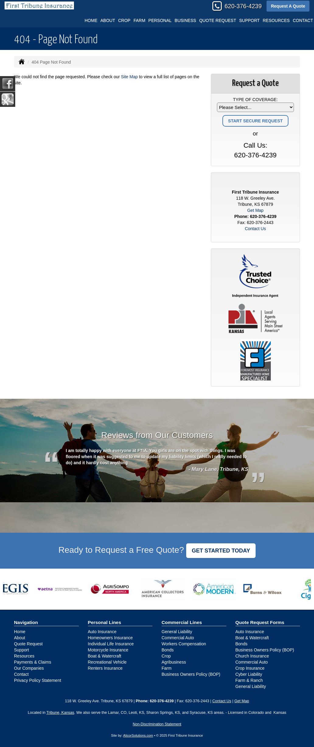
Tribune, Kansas (60, 712)
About (19, 637)
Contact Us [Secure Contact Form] (255, 228)
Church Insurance (252, 656)
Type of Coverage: (255, 99)
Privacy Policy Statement (37, 680)
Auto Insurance (102, 631)
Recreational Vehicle (107, 662)
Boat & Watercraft (104, 656)
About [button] (107, 20)
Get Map (255, 210)
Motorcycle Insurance (108, 649)
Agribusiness (174, 662)
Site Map (129, 76)
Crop (124, 20)
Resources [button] (276, 20)
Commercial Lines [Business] (182, 622)
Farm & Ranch (249, 680)
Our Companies (29, 668)
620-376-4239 (243, 6)
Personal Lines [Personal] (104, 622)
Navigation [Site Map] (26, 622)
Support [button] (249, 20)
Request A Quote (288, 6)
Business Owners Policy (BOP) (191, 674)
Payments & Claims (32, 662)
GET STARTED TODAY (221, 551)
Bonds (168, 649)
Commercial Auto (178, 637)
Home (91, 20)
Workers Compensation (184, 643)
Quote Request (28, 643)
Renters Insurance (105, 668)
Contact (21, 674)
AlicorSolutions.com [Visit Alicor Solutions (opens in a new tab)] (138, 735)
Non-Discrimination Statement (157, 724)
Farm (139, 20)
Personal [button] (160, 20)
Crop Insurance (250, 668)
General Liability (177, 631)
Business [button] (185, 20)
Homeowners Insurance (110, 637)
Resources (24, 656)
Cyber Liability (249, 674)
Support (21, 649)
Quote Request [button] (217, 20)
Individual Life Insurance (111, 643)
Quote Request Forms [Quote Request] (260, 622)
